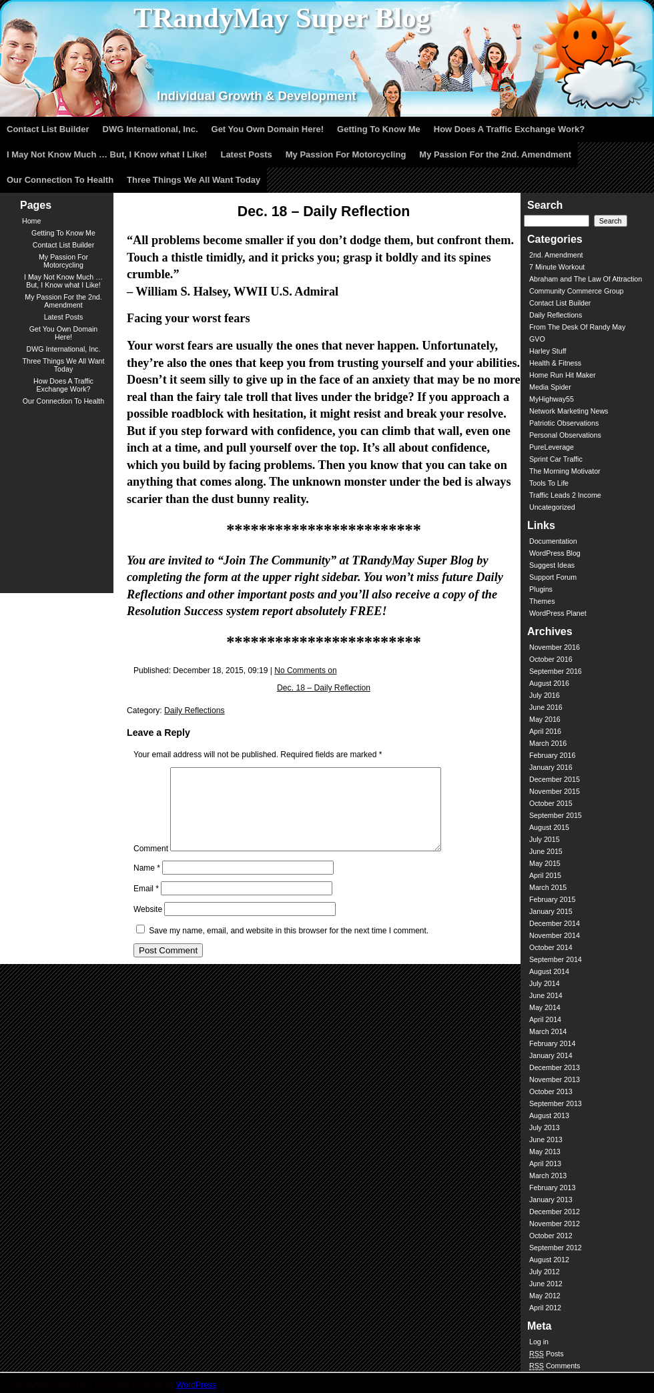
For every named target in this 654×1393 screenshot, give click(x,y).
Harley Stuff (547, 351)
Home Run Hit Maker (562, 375)
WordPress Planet (558, 613)
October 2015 (551, 803)
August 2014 (549, 971)
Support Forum (553, 577)
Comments (554, 1366)
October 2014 (551, 947)
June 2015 (546, 851)
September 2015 (555, 815)
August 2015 (549, 827)
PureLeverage (551, 447)
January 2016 (551, 767)
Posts (546, 1354)
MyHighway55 (551, 399)
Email (146, 904)
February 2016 (552, 755)
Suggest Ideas (552, 565)
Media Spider (550, 387)
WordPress (196, 1385)
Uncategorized (552, 507)
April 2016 (545, 731)
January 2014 (551, 1055)
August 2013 (549, 1115)
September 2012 (555, 1248)
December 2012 (554, 1212)
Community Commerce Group (576, 291)
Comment (150, 864)
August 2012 (549, 1260)
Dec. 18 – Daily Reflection (323, 687)
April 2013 (545, 1163)
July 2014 (544, 983)
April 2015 (545, 875)
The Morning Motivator (565, 471)
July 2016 (544, 695)
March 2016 (548, 743)
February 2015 (552, 899)
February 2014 (552, 1043)
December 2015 (554, 779)
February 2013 (552, 1188)
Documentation (553, 541)
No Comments (305, 670)
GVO (537, 339)
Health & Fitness (555, 363)
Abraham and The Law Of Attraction (585, 279)
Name (146, 884)
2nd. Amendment (556, 255)
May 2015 (545, 863)
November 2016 (554, 647)
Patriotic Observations (564, 423)
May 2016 (545, 719)
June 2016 (546, 707)
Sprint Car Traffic (556, 459)
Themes (542, 601)
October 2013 (551, 1091)
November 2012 (554, 1224)
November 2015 (554, 791)
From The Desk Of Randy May (577, 327)
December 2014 (554, 923)
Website (147, 925)
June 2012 (546, 1284)
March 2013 (548, 1176)
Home (31, 221)
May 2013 (545, 1151)
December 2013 (554, 1067)
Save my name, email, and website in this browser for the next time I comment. (288, 946)
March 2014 (548, 1031)
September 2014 (555, 959)
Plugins (541, 589)
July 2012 (544, 1272)
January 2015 (551, 911)
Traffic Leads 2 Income (565, 495)
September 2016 (555, 671)
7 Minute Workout (557, 267)
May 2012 (545, 1296)
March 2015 (548, 887)
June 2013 (546, 1139)
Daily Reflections (194, 710)
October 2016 (551, 659)
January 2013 (551, 1200)
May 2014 (545, 1007)
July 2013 (544, 1127)
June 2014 (546, 995)
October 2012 (551, 1236)
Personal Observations (565, 435)
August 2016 (549, 683)
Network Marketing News (568, 411)
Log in (539, 1342)
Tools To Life (549, 483)
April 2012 (545, 1308)
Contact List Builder (560, 303)
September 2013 (555, 1103)
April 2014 (545, 1019)
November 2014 (554, 935)
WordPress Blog (555, 553)
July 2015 (544, 839)
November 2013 (554, 1079)
